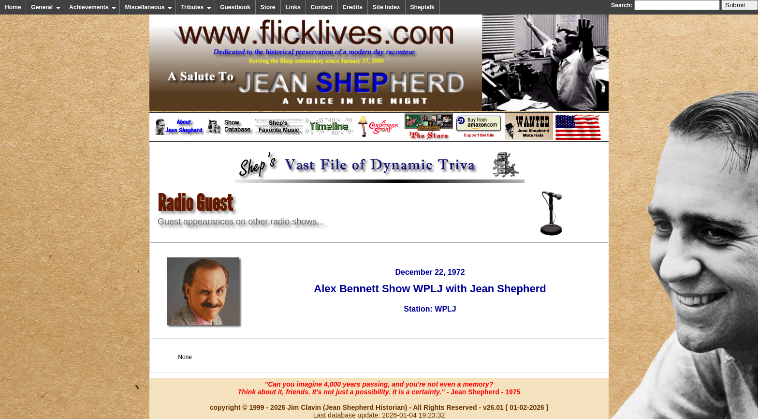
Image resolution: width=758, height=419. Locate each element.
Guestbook (235, 7)
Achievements (93, 7)
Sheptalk (422, 7)
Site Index (386, 7)
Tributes (196, 7)
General (46, 7)
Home (13, 7)
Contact (322, 7)
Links (293, 7)
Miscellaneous (149, 7)
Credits (353, 7)
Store (268, 7)
